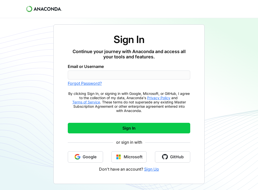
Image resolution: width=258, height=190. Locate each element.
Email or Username (86, 66)
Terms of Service (86, 102)
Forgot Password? (85, 83)
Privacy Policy (158, 98)
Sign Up (151, 169)
